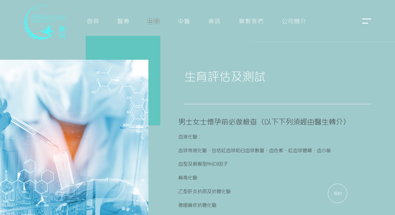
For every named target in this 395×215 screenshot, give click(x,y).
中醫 (184, 20)
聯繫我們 (251, 20)
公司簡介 (294, 20)
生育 (153, 20)
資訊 (214, 20)
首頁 (93, 20)
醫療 (123, 20)
